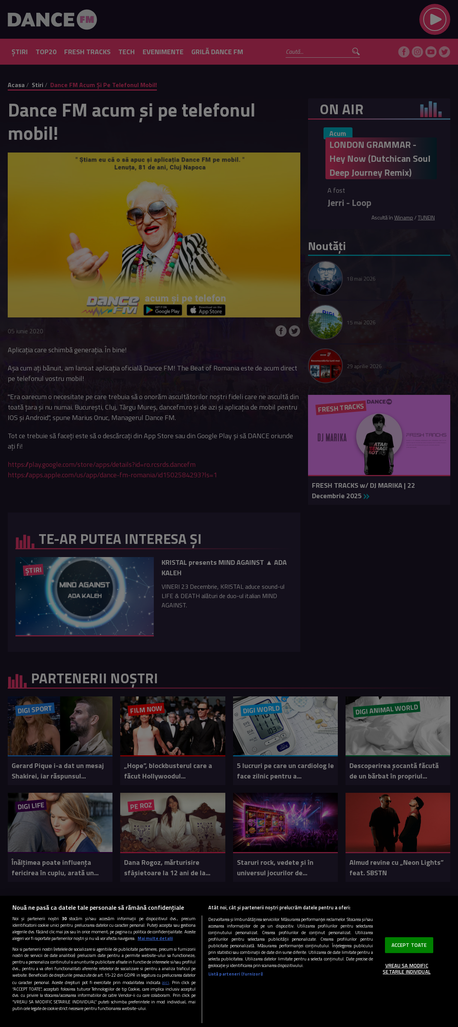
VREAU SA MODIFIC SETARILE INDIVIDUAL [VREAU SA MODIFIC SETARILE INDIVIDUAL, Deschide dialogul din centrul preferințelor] (406, 969)
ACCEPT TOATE (409, 945)
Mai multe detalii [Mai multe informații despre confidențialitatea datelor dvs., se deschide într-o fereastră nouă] (155, 938)
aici (165, 982)
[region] (229, 961)
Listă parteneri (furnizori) (235, 973)
